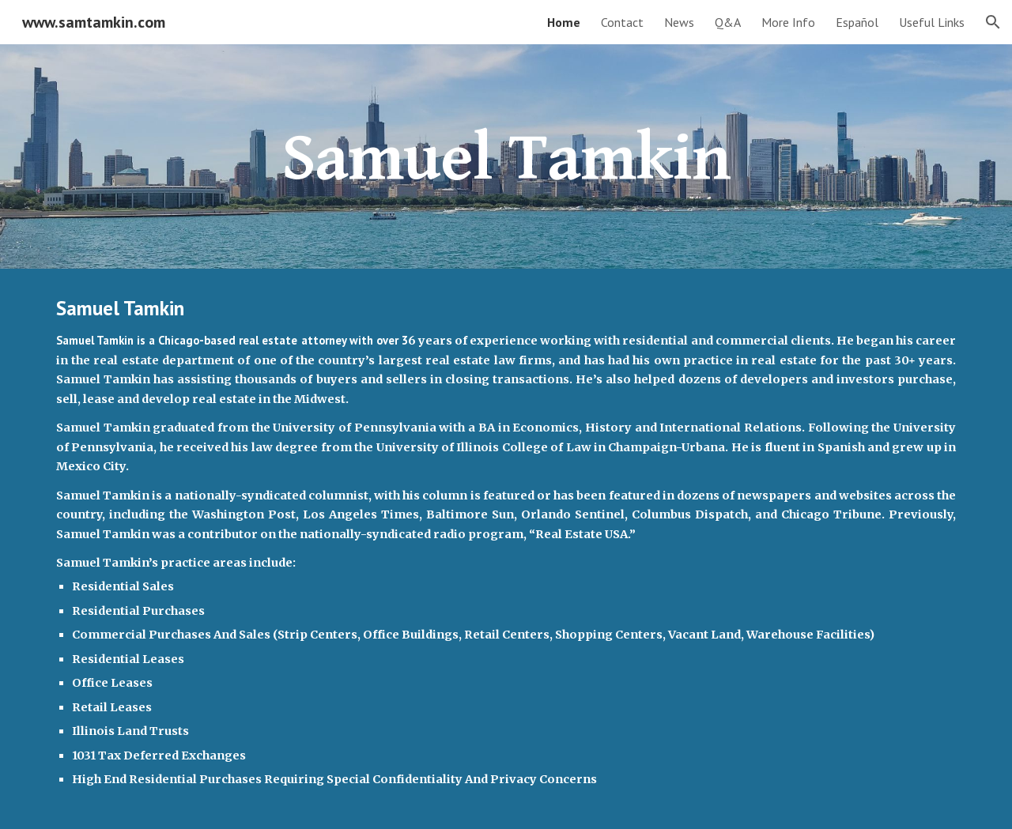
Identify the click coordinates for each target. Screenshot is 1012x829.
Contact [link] (622, 22)
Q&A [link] (728, 22)
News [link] (679, 22)
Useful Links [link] (932, 22)
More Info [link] (788, 22)
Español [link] (857, 22)
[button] (993, 22)
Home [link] (563, 22)
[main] (505, 156)
